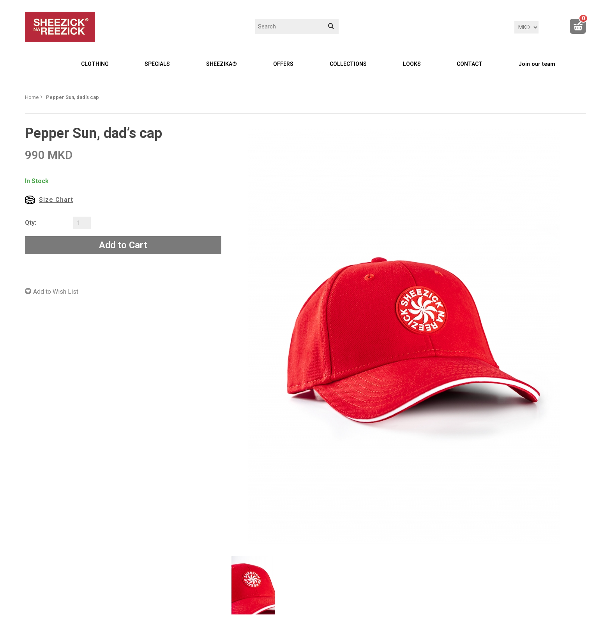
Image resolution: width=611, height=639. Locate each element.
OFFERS (283, 64)
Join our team (537, 64)
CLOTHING (95, 64)
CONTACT (469, 64)
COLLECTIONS (348, 64)
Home (32, 97)
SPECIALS (157, 64)
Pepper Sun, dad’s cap (72, 97)
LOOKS (412, 64)
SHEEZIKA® (221, 64)
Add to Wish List (55, 291)
